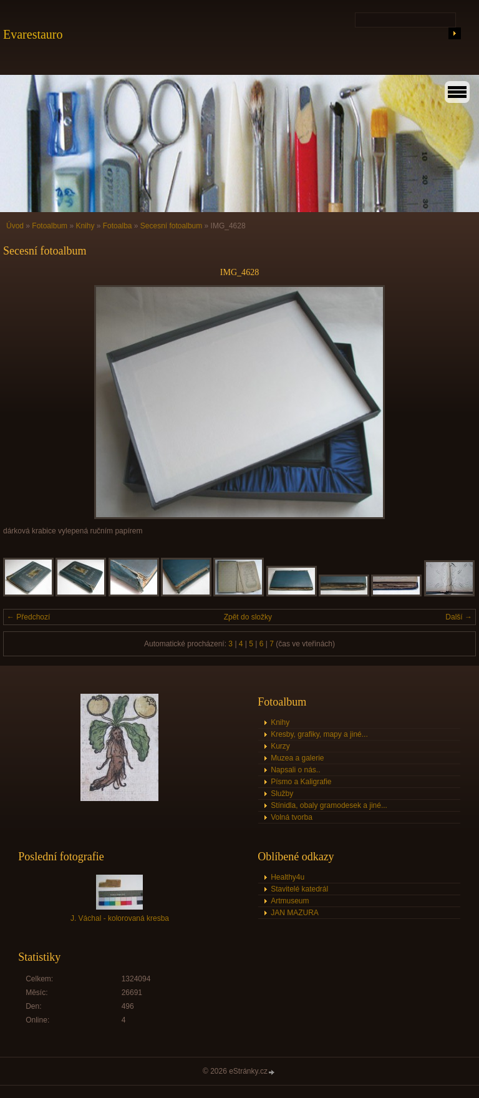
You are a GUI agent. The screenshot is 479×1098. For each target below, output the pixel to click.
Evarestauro (33, 34)
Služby (282, 793)
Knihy (84, 225)
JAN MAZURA (295, 912)
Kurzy (280, 746)
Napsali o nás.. (295, 769)
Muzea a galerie (297, 758)
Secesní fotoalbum (171, 225)
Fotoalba (117, 225)
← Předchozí (28, 617)
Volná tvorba (291, 817)
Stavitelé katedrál (299, 889)
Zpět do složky (248, 617)
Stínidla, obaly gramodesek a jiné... (329, 805)
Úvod (15, 225)
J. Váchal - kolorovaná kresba (119, 918)
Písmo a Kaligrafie (301, 781)
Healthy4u (287, 877)
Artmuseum (290, 900)
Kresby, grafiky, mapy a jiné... (319, 734)
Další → (458, 617)
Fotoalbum (49, 225)
